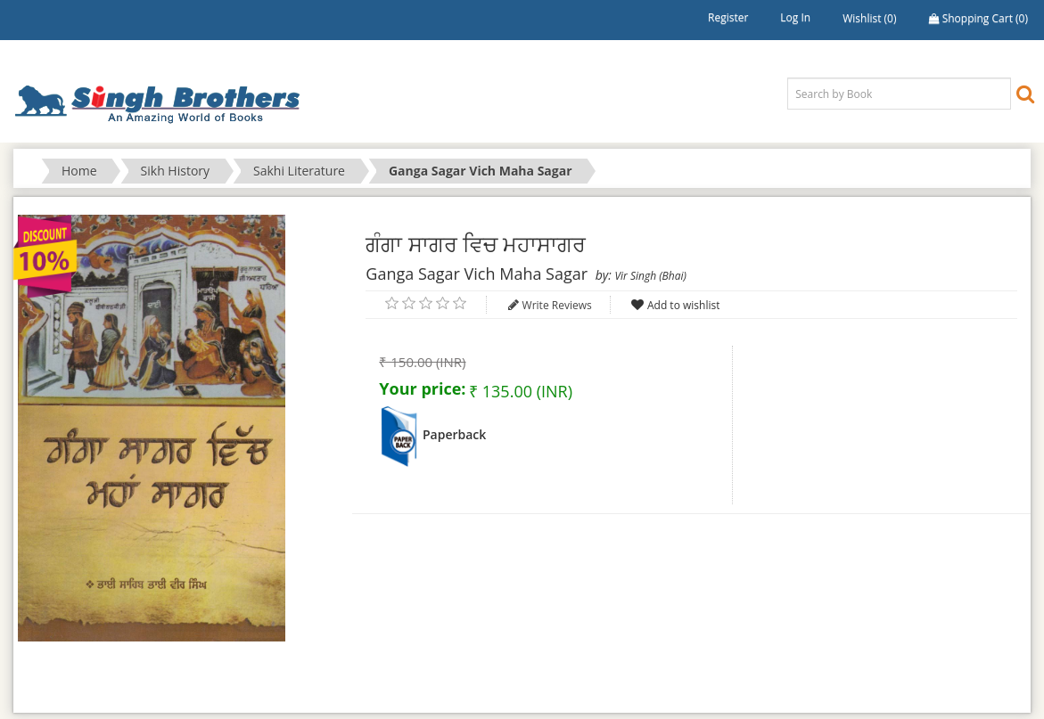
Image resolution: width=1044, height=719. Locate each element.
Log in (795, 17)
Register (728, 17)
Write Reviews (557, 305)
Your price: (422, 388)
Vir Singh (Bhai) (650, 275)
